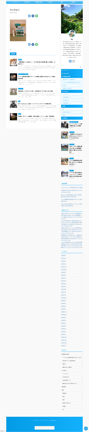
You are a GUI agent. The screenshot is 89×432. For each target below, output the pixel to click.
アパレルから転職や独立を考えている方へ (72, 82)
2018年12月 (63, 337)
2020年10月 (63, 297)
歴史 (64, 115)
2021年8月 (63, 275)
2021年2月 (63, 292)
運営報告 (73, 2)
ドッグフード (66, 94)
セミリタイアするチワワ (44, 428)
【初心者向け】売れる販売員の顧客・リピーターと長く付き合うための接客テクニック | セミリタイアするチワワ (71, 245)
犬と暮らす (50, 2)
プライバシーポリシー (44, 420)
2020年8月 (63, 303)
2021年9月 (63, 272)
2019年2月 (63, 331)
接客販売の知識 (38, 2)
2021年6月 (63, 280)
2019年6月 (63, 325)
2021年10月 (63, 269)
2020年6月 (63, 306)
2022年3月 (63, 258)
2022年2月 (63, 261)
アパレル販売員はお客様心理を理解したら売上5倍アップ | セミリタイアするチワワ (72, 238)
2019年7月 (63, 323)
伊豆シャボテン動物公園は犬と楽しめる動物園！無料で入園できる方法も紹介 (71, 195)
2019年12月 (63, 311)
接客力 (64, 85)
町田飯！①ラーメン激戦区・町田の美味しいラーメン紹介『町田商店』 (36, 116)
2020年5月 (63, 309)
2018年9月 (63, 345)
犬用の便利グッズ (67, 97)
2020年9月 (63, 300)
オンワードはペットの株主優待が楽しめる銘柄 (71, 187)
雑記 (62, 2)
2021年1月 (63, 294)
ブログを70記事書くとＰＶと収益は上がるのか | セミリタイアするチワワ (71, 217)
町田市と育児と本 (67, 112)
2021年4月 (63, 286)
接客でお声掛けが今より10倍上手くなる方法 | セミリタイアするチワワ (71, 224)
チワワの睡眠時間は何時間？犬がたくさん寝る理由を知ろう (75, 162)
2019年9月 (63, 317)
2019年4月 (63, 328)
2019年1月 (63, 334)
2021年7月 (63, 278)
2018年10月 (63, 342)
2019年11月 (63, 314)
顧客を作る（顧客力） (67, 88)
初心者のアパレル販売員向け (69, 79)
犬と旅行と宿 (66, 100)
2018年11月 (63, 340)
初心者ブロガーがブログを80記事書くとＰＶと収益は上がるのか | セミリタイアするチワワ (71, 231)
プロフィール (15, 2)
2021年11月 (63, 266)
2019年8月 (63, 320)
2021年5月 (63, 283)
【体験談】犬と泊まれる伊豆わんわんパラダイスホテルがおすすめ (75, 136)
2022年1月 (63, 263)
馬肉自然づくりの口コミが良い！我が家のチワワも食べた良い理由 (35, 91)
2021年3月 (63, 289)
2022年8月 (63, 255)
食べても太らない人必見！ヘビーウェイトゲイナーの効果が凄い (35, 103)
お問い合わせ (27, 2)
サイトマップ (35, 420)
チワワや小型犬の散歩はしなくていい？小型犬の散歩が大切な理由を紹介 (75, 174)
